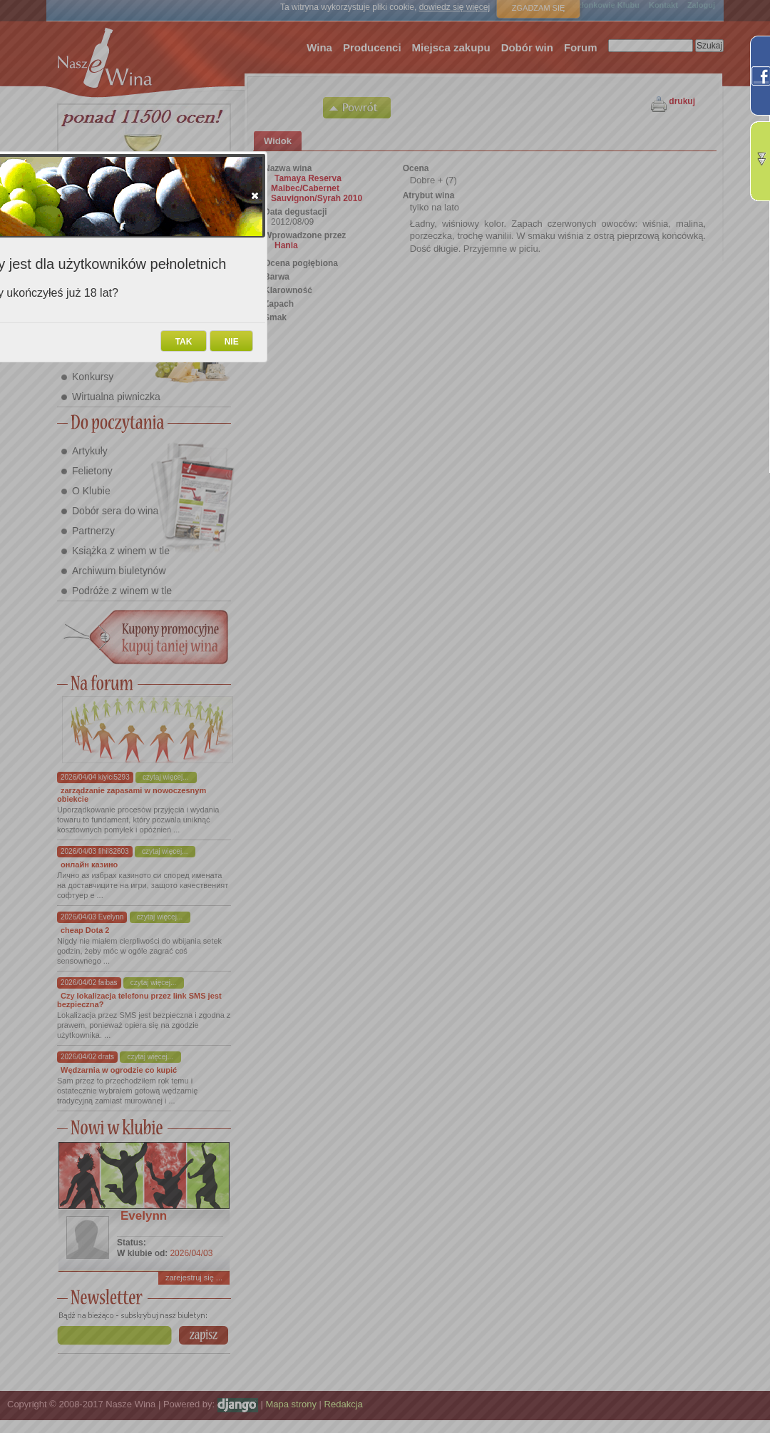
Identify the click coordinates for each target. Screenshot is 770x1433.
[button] (254, 195)
